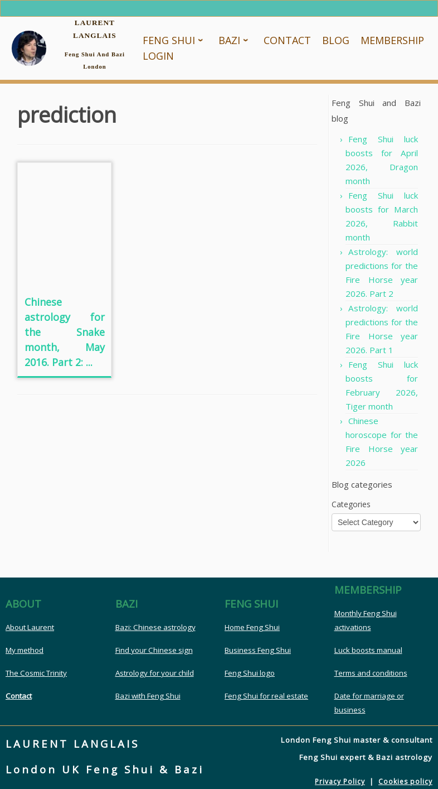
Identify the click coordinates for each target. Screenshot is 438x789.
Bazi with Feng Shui (148, 696)
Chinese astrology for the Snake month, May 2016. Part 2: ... (65, 332)
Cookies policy (405, 781)
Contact (19, 696)
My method (24, 650)
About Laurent (30, 627)
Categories (351, 504)
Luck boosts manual (368, 650)
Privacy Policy (340, 781)
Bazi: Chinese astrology (155, 627)
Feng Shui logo (250, 673)
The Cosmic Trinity (36, 673)
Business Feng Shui (258, 650)
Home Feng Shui (252, 627)
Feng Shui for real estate (266, 696)
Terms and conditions (370, 673)
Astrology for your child (154, 673)
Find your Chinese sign (154, 650)
